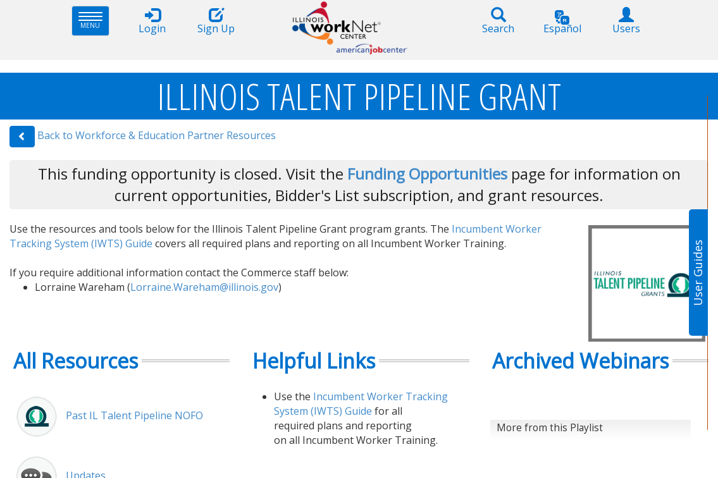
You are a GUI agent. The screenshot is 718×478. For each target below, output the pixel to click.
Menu (93, 20)
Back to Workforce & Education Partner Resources (156, 135)
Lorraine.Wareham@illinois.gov (204, 287)
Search (498, 21)
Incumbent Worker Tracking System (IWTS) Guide (361, 403)
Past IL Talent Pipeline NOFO (134, 415)
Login (152, 21)
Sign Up (216, 21)
